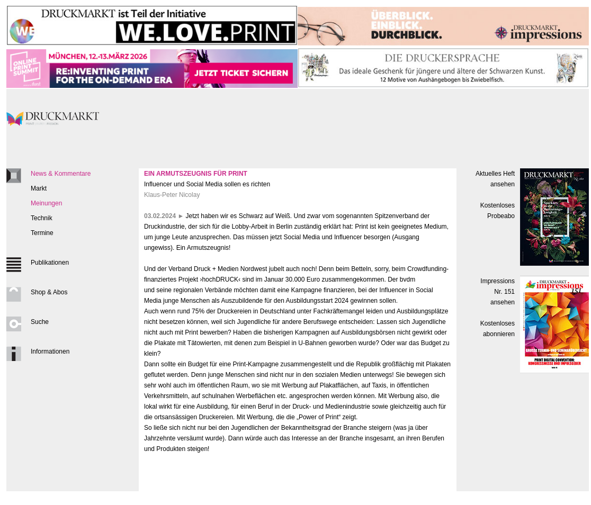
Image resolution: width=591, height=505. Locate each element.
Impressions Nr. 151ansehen (497, 291)
